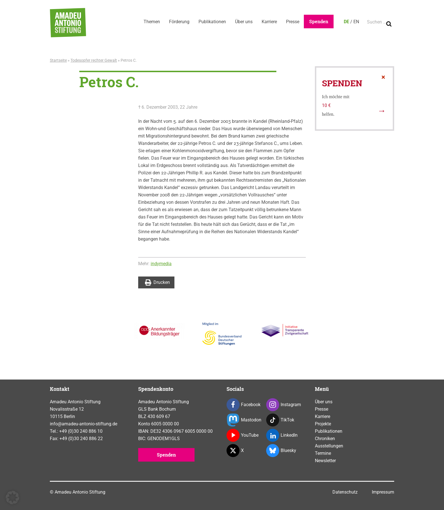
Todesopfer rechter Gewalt (94, 60)
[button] (12, 497)
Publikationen (212, 21)
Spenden (318, 21)
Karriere (269, 21)
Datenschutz (345, 492)
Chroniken (325, 438)
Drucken (157, 282)
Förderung (179, 21)
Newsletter (325, 460)
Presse (292, 21)
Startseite (58, 60)
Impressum (383, 492)
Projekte (323, 424)
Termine (323, 453)
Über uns (244, 21)
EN (356, 21)
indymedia (161, 263)
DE (346, 21)
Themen (152, 21)
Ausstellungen (329, 446)
